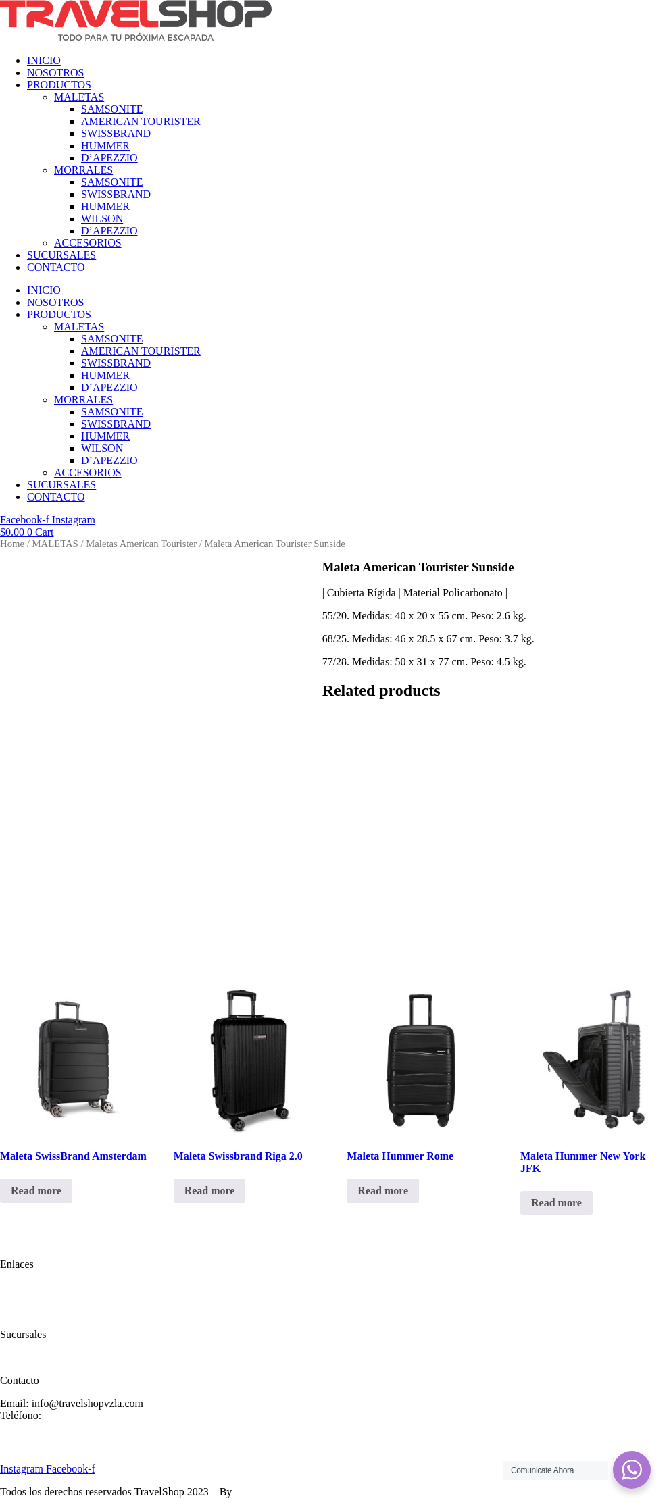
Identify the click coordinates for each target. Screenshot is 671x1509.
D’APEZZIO (109, 157)
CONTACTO (56, 267)
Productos (21, 1311)
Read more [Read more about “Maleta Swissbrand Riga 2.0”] (209, 1190)
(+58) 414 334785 (83, 1415)
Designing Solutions (278, 1492)
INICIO (44, 60)
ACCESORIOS (88, 243)
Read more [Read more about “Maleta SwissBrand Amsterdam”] (36, 1190)
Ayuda (14, 1357)
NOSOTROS (55, 72)
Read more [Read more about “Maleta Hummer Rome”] (382, 1190)
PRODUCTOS (59, 85)
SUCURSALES (61, 255)
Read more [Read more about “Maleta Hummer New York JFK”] (556, 1202)
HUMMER (105, 145)
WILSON (102, 218)
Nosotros (19, 1299)
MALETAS (79, 97)
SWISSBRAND (116, 133)
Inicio (12, 1287)
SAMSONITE (112, 109)
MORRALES (83, 170)
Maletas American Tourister (141, 543)
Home (12, 543)
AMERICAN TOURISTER (141, 121)
